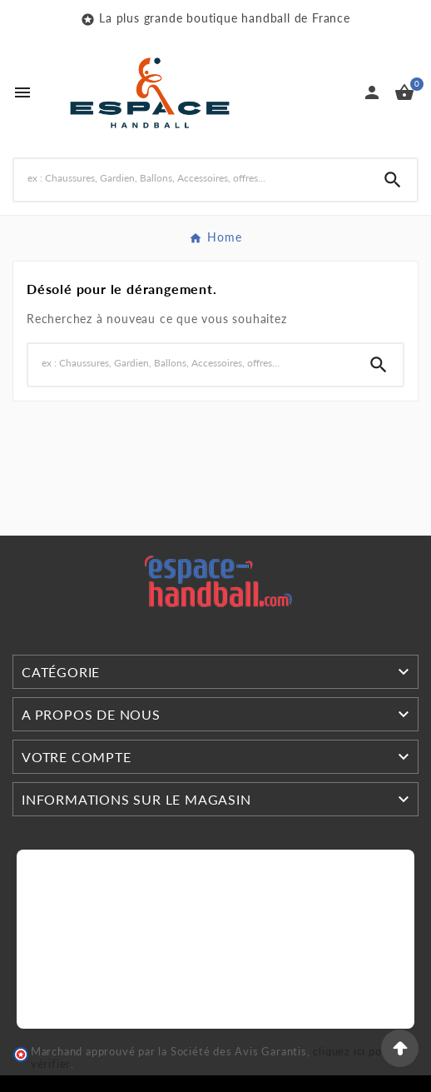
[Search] (191, 178)
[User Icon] (372, 92)
